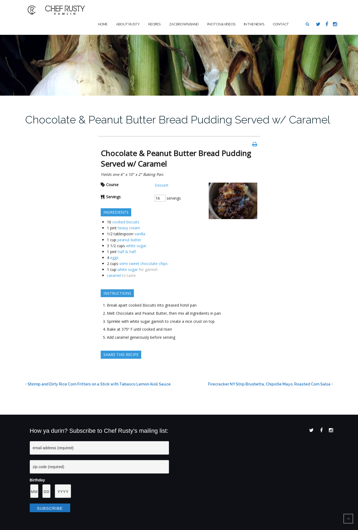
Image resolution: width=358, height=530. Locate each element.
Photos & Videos (221, 24)
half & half (127, 251)
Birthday (37, 480)
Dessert (161, 185)
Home (102, 24)
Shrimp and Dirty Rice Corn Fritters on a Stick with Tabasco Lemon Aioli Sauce (99, 384)
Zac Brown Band (183, 24)
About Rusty (128, 24)
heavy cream (129, 227)
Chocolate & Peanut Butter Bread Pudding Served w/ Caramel (177, 119)
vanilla (139, 233)
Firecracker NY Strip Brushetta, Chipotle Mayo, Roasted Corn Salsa (269, 384)
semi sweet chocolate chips (143, 263)
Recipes (154, 24)
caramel (114, 275)
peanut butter (129, 239)
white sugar (136, 245)
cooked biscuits (125, 221)
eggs (114, 257)
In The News (254, 24)
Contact (281, 24)
